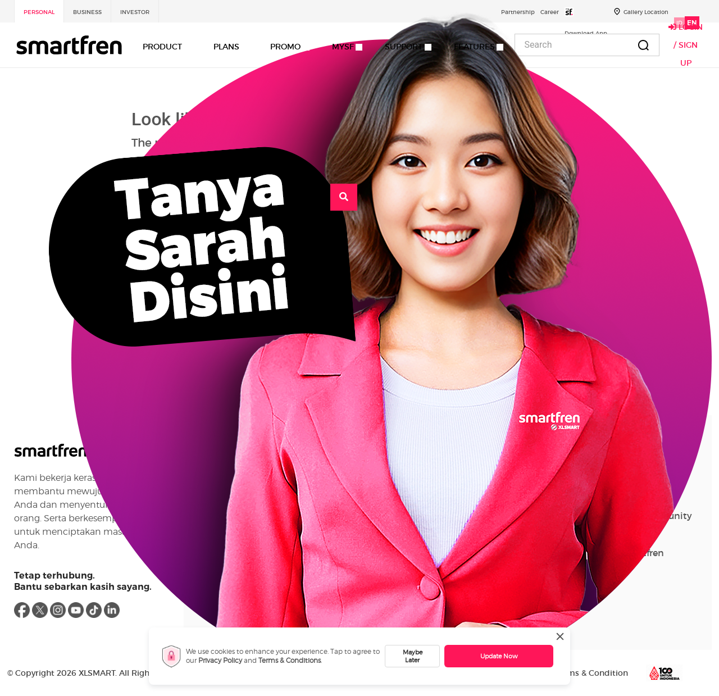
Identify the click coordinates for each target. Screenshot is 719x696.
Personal (39, 12)
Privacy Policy (220, 660)
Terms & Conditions (289, 660)
